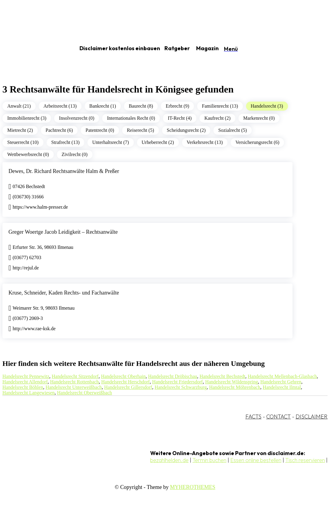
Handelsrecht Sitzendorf (75, 376)
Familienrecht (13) (220, 106)
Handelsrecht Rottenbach (74, 381)
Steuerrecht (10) (23, 142)
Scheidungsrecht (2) (186, 130)
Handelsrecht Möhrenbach (234, 387)
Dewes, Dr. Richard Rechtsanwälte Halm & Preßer (63, 171)
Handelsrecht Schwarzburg (180, 387)
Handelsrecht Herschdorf (125, 381)
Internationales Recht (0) (131, 118)
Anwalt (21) (19, 106)
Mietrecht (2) (20, 130)
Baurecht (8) (141, 106)
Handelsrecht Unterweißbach (74, 387)
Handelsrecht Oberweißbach (84, 392)
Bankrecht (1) (102, 106)
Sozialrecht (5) (232, 130)
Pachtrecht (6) (59, 130)
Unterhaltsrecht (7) (110, 142)
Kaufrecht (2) (217, 118)
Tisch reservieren (305, 460)
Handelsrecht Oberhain (123, 376)
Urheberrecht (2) (158, 142)
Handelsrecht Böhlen (22, 387)
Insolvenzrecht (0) (76, 118)
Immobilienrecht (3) (26, 118)
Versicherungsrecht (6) (257, 142)
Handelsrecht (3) (267, 106)
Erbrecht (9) (177, 106)
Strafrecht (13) (65, 142)
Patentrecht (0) (100, 130)
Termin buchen (209, 460)
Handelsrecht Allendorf (25, 381)
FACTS (253, 416)
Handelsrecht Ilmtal (282, 387)
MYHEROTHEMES (192, 487)
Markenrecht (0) (259, 118)
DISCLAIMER (312, 416)
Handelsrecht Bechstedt (222, 376)
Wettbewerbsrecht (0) (28, 154)
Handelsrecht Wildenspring (231, 381)
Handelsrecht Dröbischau (172, 376)
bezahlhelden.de (169, 460)
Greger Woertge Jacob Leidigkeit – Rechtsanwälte (63, 232)
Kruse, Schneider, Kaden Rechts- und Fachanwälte (63, 293)
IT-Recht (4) (180, 118)
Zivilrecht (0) (75, 154)
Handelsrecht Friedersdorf (177, 381)
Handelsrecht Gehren (280, 381)
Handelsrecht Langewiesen (28, 392)
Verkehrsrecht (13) (205, 142)
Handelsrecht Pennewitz (25, 376)
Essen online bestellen (255, 460)
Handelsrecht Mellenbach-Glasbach (282, 376)
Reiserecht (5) (140, 130)
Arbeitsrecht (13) (60, 106)
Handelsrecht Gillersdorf (128, 387)
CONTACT (278, 416)
